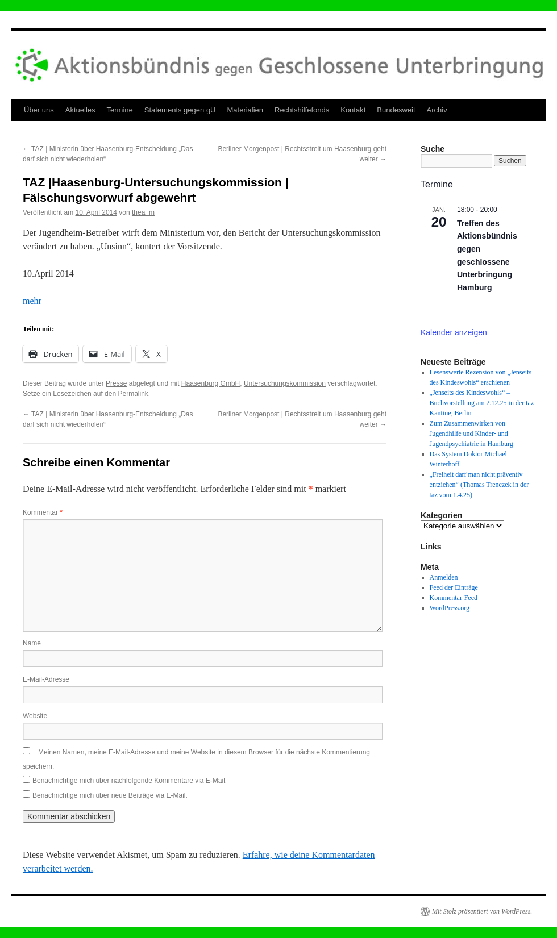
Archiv (437, 110)
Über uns (39, 110)
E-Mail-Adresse (46, 679)
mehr (32, 301)
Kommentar (43, 512)
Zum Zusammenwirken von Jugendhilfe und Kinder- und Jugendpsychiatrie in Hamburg (471, 433)
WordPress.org (449, 608)
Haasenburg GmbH (210, 383)
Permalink (133, 394)
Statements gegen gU (180, 110)
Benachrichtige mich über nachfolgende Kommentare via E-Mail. (129, 781)
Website (35, 716)
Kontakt (352, 110)
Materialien (245, 110)
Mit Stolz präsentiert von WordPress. (482, 911)
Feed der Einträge (454, 587)
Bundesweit (396, 110)
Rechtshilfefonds (302, 110)
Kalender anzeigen (454, 332)
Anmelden (444, 577)
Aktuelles (80, 110)
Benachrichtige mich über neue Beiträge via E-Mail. (110, 795)
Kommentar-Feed (453, 598)
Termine (120, 110)
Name (32, 643)
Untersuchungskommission (285, 383)
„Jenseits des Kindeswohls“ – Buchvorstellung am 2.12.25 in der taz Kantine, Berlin (482, 403)
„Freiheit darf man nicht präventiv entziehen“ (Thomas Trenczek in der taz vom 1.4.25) (479, 484)
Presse (116, 383)
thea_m (143, 212)
